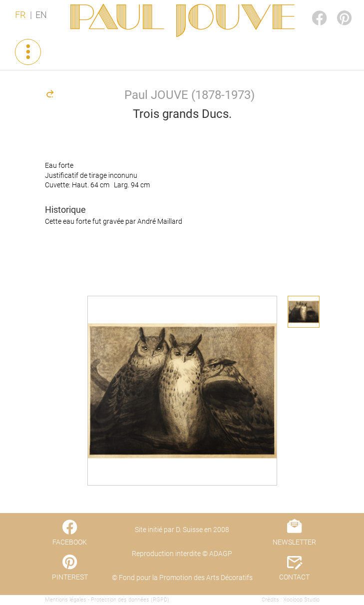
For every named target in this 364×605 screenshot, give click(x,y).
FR (20, 15)
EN (41, 15)
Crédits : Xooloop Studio (291, 600)
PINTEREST (70, 577)
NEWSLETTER (294, 542)
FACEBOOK (69, 542)
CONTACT (294, 577)
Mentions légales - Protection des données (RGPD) (107, 600)
